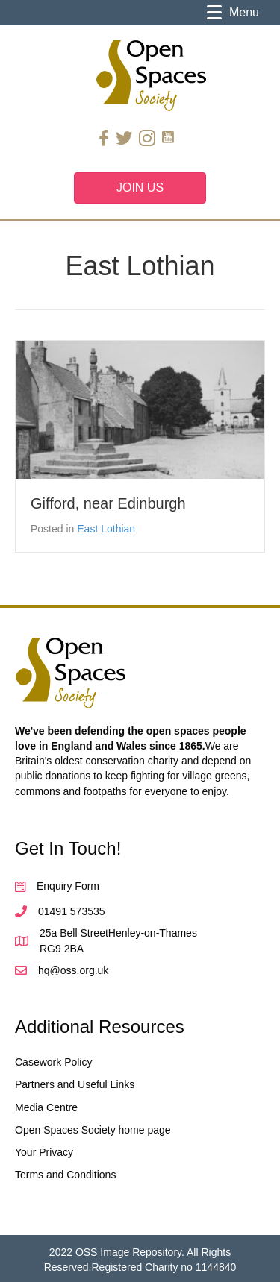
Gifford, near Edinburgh (108, 503)
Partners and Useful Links (74, 1084)
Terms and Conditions (65, 1175)
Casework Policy (53, 1062)
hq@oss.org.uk (73, 970)
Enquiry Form (68, 886)
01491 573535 (71, 911)
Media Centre (46, 1107)
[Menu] (233, 12)
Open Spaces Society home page (93, 1130)
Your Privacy (44, 1152)
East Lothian (106, 529)
